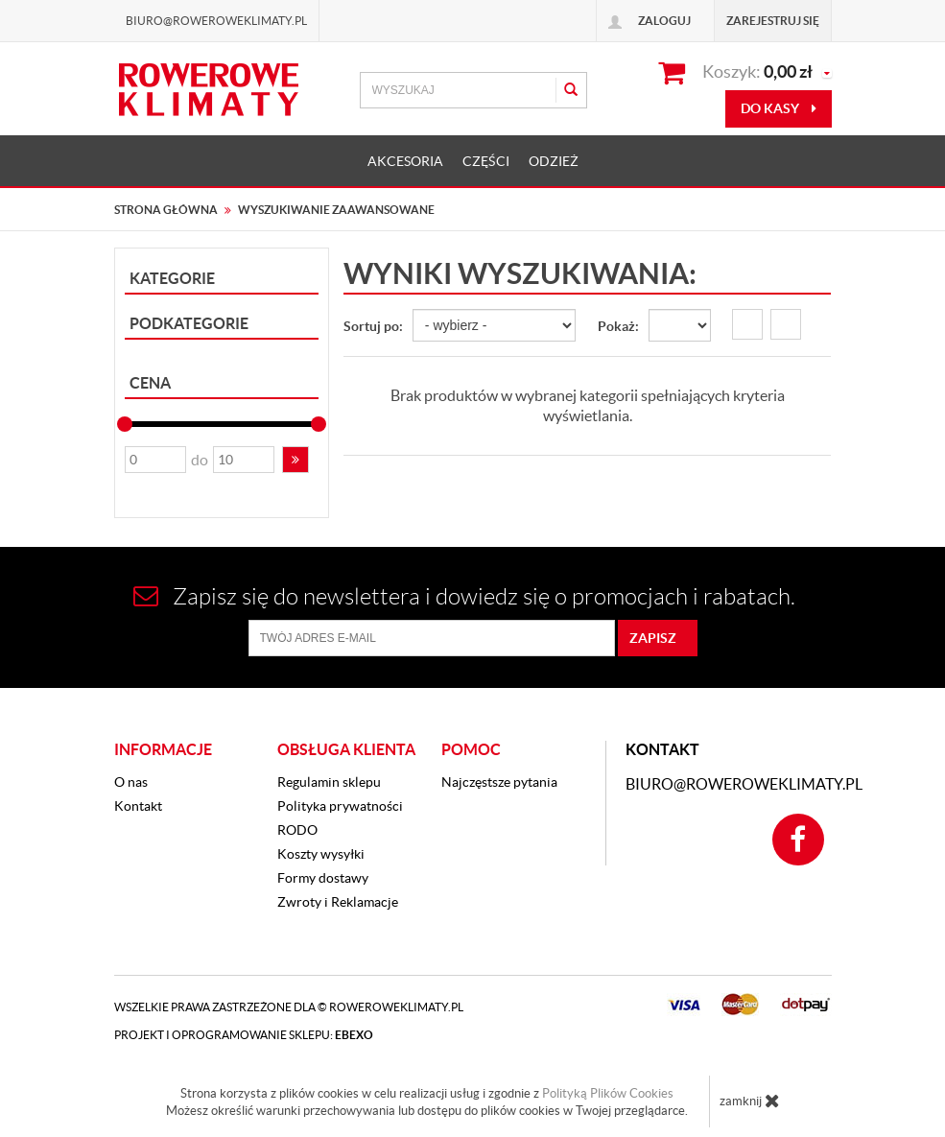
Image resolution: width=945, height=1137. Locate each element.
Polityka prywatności (340, 806)
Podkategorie (189, 323)
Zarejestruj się (772, 20)
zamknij (750, 1100)
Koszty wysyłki (321, 854)
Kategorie (172, 278)
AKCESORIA (405, 161)
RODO (297, 830)
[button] (295, 459)
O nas (131, 782)
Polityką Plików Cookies (607, 1093)
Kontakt (138, 806)
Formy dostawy (322, 878)
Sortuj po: (373, 326)
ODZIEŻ (554, 161)
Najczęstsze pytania (499, 782)
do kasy (778, 108)
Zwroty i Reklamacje (337, 902)
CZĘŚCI (485, 161)
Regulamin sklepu (329, 782)
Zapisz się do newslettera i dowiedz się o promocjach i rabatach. (464, 596)
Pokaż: (618, 326)
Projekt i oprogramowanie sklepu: (243, 1035)
